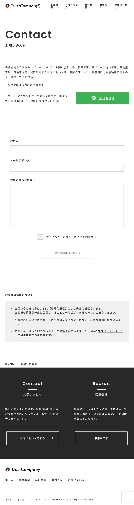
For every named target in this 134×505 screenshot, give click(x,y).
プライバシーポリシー (76, 319)
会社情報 (89, 6)
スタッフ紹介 (71, 6)
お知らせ (103, 6)
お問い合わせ (121, 6)
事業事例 (54, 6)
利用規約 (26, 335)
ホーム (40, 6)
